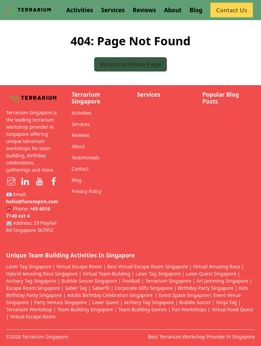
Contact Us (231, 10)
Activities (81, 113)
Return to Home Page (130, 64)
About (78, 146)
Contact (80, 169)
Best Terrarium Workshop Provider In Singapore (201, 336)
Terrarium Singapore (45, 336)
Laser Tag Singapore (28, 266)
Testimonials (85, 157)
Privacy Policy (86, 191)
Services (80, 124)
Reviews (80, 135)
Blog (76, 180)
